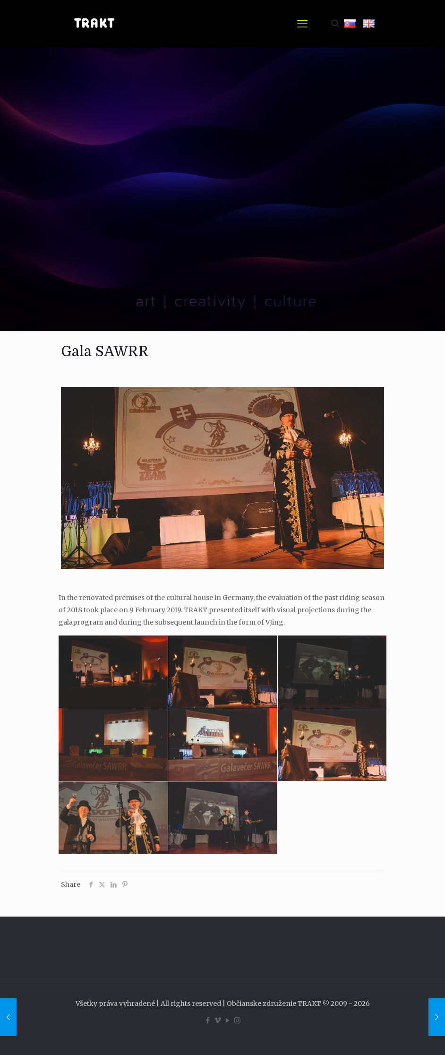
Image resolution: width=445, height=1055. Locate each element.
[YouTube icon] (227, 1020)
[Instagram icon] (237, 1020)
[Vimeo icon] (217, 1020)
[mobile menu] (302, 24)
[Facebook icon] (207, 1020)
